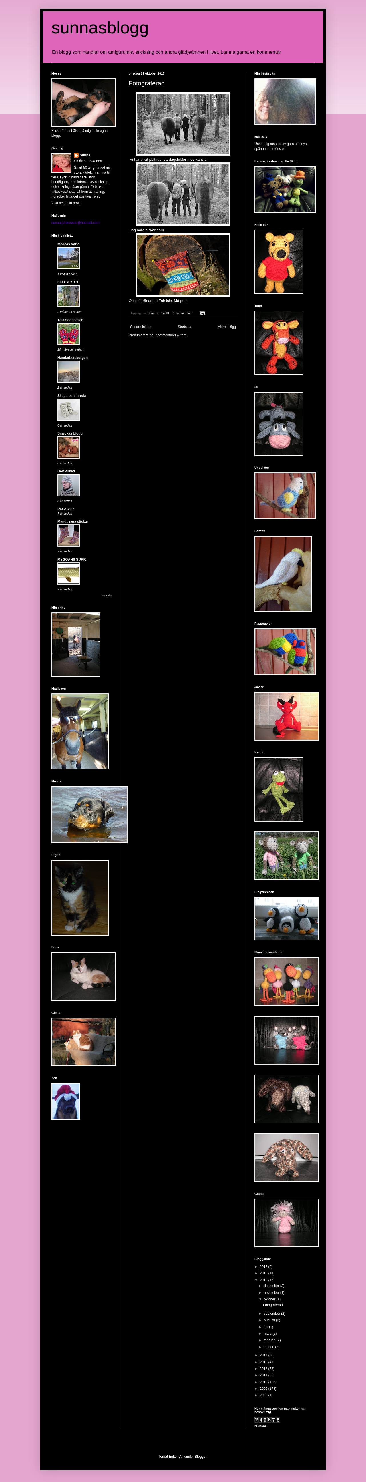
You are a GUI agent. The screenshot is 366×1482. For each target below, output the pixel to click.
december (272, 1286)
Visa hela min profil (65, 203)
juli (266, 1327)
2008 (264, 1395)
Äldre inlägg (227, 327)
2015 (264, 1280)
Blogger (200, 1457)
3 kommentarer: (184, 313)
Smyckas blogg (70, 433)
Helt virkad (66, 471)
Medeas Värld (68, 244)
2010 (264, 1382)
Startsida (184, 327)
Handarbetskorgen (72, 358)
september (272, 1314)
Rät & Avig (66, 509)
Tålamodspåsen (70, 320)
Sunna (85, 155)
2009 (264, 1389)
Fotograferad (147, 83)
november (272, 1293)
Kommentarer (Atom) (171, 335)
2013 (264, 1362)
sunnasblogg (100, 27)
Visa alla (107, 595)
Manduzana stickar (72, 522)
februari (270, 1340)
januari (269, 1347)
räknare (260, 1426)
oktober (270, 1299)
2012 (264, 1369)
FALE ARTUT (68, 282)
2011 (264, 1375)
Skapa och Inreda (71, 396)
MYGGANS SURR (71, 560)
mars (268, 1334)
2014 (264, 1355)
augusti (270, 1320)
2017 (264, 1267)
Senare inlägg (140, 327)
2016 (264, 1273)
